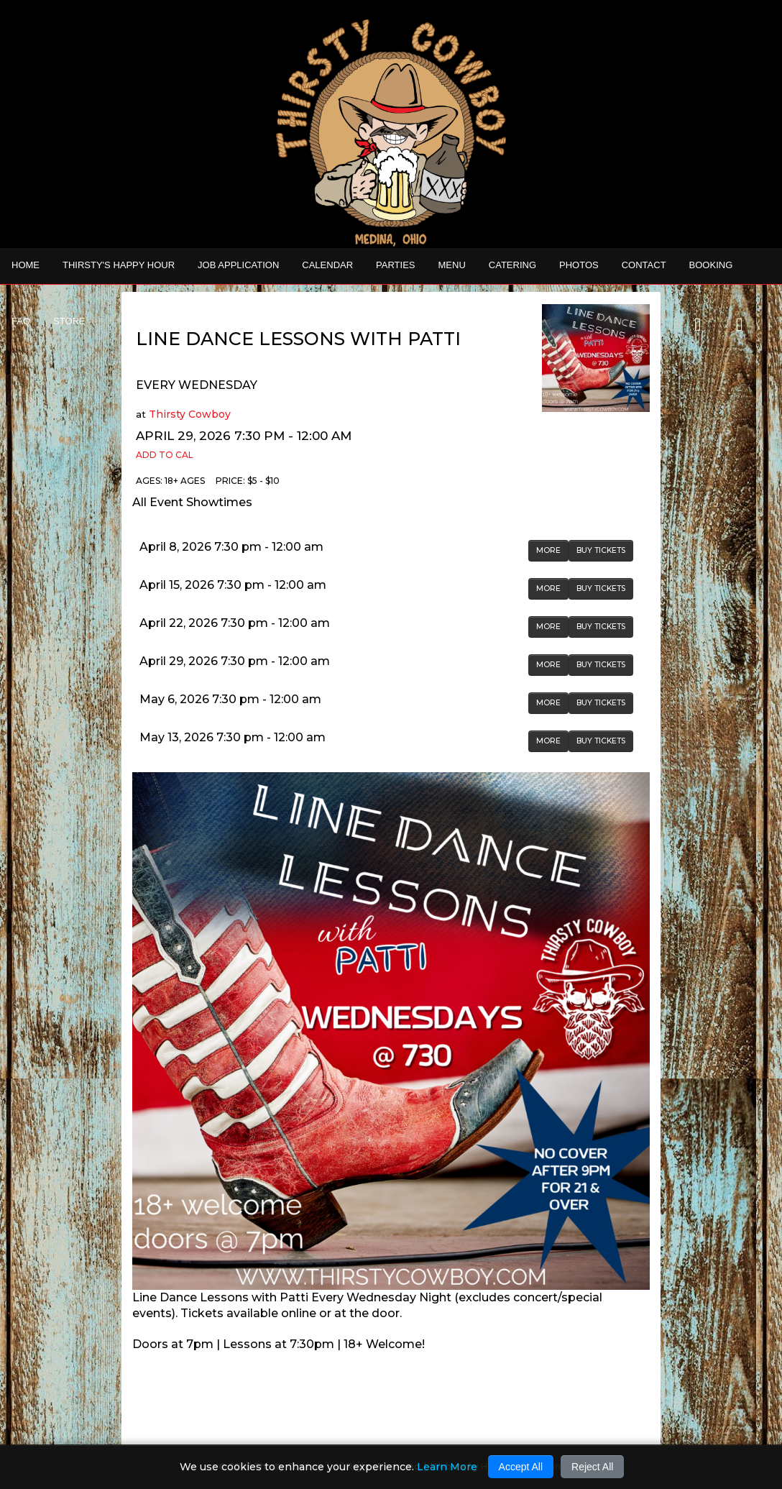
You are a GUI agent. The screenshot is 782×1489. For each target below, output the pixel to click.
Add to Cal (164, 454)
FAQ (21, 321)
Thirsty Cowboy (190, 414)
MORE (548, 550)
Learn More (447, 1466)
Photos (579, 265)
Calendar (327, 265)
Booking (711, 265)
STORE (69, 321)
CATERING (512, 265)
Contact (644, 265)
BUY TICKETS (600, 550)
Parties (395, 265)
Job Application (238, 265)
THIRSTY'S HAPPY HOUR (119, 265)
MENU (452, 265)
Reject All (592, 1466)
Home (26, 265)
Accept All (521, 1466)
